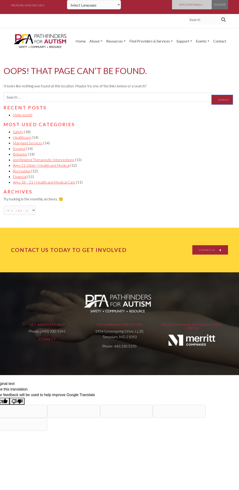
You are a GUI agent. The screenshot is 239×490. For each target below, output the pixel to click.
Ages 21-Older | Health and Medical (41, 165)
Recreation (22, 171)
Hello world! (22, 115)
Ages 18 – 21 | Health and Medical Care (44, 182)
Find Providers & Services (149, 41)
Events (201, 41)
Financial (20, 176)
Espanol (19, 148)
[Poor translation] (17, 401)
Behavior (20, 154)
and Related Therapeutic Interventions (43, 159)
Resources (114, 41)
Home (81, 41)
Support (182, 41)
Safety (18, 131)
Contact (219, 41)
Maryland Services (27, 143)
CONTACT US (210, 250)
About (94, 41)
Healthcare (22, 137)
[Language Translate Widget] (94, 4)
